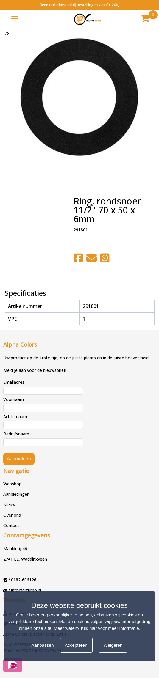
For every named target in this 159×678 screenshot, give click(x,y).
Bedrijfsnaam (16, 434)
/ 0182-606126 (22, 580)
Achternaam (15, 416)
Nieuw (9, 504)
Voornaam (13, 399)
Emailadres (13, 382)
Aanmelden (19, 458)
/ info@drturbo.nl (24, 590)
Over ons (12, 515)
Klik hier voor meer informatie (110, 628)
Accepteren (76, 645)
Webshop (12, 484)
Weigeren (113, 645)
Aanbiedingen (16, 494)
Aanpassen (43, 645)
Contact (11, 525)
